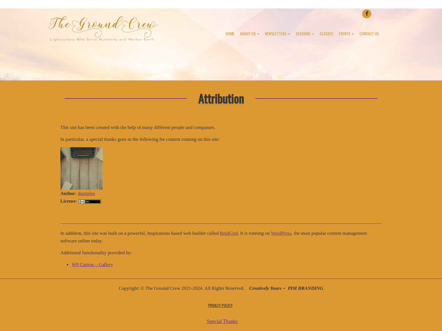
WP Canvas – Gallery (92, 264)
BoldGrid (229, 233)
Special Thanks (222, 321)
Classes (326, 33)
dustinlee (86, 193)
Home (230, 33)
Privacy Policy (220, 305)
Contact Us (369, 33)
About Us (249, 33)
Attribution (221, 98)
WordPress (281, 233)
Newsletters (277, 33)
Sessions (305, 33)
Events (346, 33)
